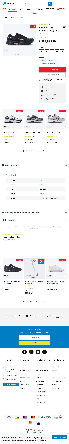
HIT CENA (61, 9)
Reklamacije (55, 388)
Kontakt (22, 388)
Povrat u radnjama (57, 381)
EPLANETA (33, 13)
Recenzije (9, 219)
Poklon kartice (24, 384)
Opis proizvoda (12, 165)
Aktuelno (39, 9)
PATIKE (3, 9)
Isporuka (54, 384)
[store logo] (9, 3)
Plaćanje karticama (42, 370)
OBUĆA (13, 17)
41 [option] (41, 51)
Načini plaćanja (40, 367)
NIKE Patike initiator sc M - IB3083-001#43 (33, 133)
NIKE (40, 180)
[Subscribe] (34, 343)
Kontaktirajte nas (10, 384)
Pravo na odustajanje (58, 377)
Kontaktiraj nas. (48, 100)
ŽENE (21, 9)
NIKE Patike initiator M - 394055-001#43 (54, 133)
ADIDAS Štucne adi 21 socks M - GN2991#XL (34, 282)
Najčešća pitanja (41, 391)
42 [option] (46, 51)
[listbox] (52, 53)
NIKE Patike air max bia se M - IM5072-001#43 (12, 282)
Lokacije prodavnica (11, 379)
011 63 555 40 (10, 367)
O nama (22, 367)
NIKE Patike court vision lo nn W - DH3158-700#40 (56, 282)
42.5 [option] (52, 51)
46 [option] (41, 56)
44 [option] (62, 51)
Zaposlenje (23, 374)
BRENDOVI (50, 9)
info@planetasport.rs (12, 375)
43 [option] (57, 51)
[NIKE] (64, 28)
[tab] (34, 165)
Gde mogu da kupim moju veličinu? (22, 212)
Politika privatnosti (26, 370)
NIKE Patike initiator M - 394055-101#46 (11, 133)
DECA (29, 9)
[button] (60, 3)
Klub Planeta (56, 374)
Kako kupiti (39, 388)
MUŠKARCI (12, 9)
